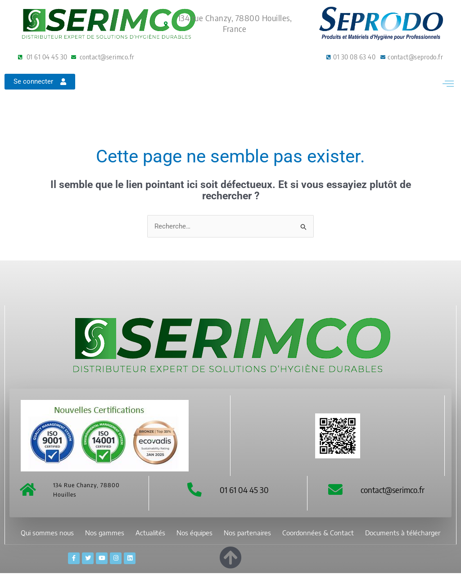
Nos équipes (194, 533)
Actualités (150, 533)
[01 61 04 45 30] (194, 490)
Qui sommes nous (47, 533)
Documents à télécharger (402, 533)
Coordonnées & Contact (318, 533)
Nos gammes (104, 533)
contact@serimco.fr (393, 489)
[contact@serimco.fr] (335, 490)
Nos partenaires (247, 533)
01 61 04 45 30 (244, 489)
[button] (447, 88)
